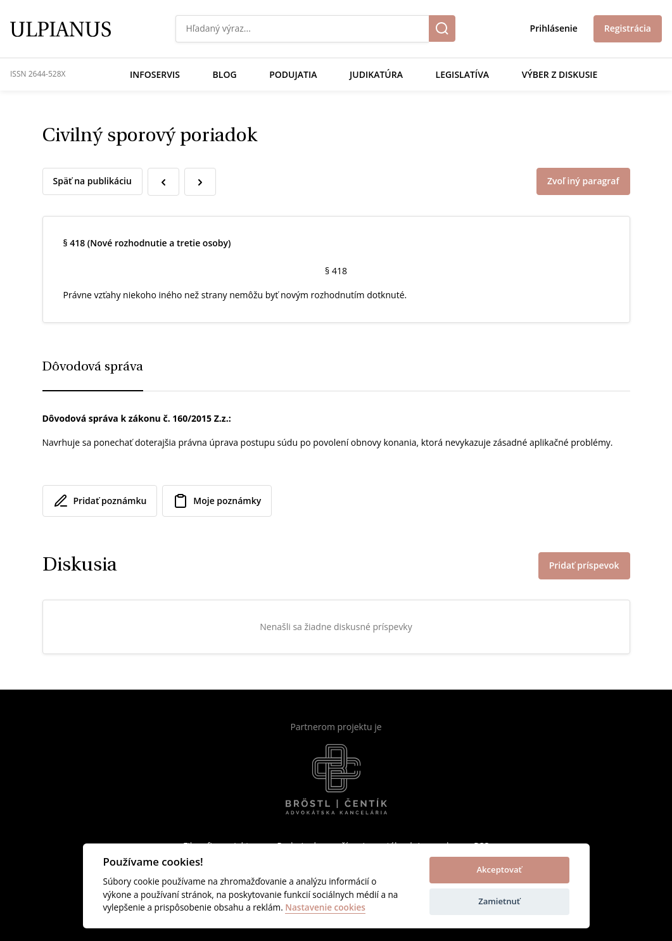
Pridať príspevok (584, 565)
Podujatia (293, 74)
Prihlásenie (554, 28)
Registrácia (627, 28)
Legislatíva (463, 74)
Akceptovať (498, 869)
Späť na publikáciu (92, 181)
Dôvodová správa (92, 367)
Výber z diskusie (560, 74)
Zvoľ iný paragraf (583, 181)
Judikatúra (376, 74)
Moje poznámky (217, 500)
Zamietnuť (499, 901)
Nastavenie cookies (325, 907)
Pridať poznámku (100, 500)
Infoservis (155, 74)
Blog (225, 74)
